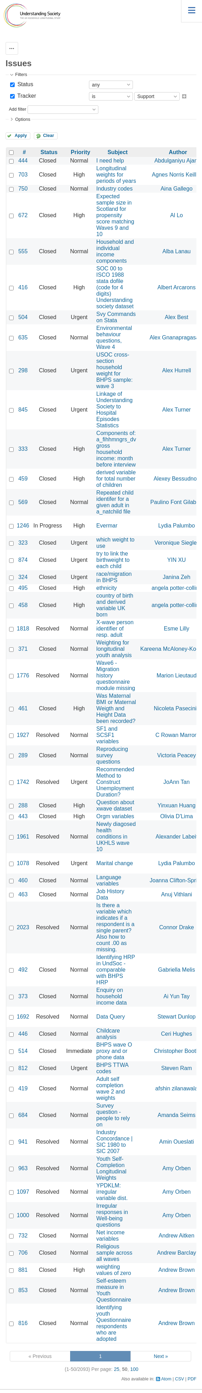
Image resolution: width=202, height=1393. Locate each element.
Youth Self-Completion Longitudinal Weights (111, 1168)
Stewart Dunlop (176, 1017)
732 (23, 1236)
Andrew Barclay (176, 1253)
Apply (21, 135)
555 (23, 251)
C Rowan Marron (177, 735)
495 (23, 588)
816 (23, 1323)
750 (23, 189)
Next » (161, 1356)
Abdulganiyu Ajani (176, 161)
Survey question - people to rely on (113, 1115)
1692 (23, 1017)
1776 (23, 675)
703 (23, 175)
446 (23, 1034)
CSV (179, 1379)
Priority (80, 152)
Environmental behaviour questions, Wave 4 (114, 337)
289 (23, 755)
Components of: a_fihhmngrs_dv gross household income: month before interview (116, 449)
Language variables (108, 880)
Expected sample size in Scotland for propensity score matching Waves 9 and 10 (115, 215)
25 (116, 1369)
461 (23, 708)
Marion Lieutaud (177, 675)
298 (23, 370)
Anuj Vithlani (176, 894)
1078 (23, 863)
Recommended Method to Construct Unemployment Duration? (115, 782)
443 (23, 816)
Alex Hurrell (176, 370)
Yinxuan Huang (177, 805)
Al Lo (176, 215)
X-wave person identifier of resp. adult (115, 628)
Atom (166, 1379)
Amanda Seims (177, 1115)
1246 (23, 526)
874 (23, 560)
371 (23, 649)
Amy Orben (177, 1168)
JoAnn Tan (176, 782)
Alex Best (176, 317)
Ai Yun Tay (176, 996)
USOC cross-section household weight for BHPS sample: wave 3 (114, 370)
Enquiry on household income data (111, 996)
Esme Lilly (176, 629)
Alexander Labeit (176, 837)
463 (23, 894)
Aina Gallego (176, 189)
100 (134, 1369)
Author (178, 152)
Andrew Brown (176, 1270)
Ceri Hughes (176, 1034)
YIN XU (176, 560)
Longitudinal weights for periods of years (116, 174)
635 (23, 337)
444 (23, 161)
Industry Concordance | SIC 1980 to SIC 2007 (114, 1141)
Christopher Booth (176, 1051)
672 (23, 215)
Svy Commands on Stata (116, 317)
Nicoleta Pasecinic (177, 708)
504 (23, 317)
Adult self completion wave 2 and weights (110, 1088)
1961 (23, 837)
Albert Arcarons (176, 287)
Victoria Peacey (176, 755)
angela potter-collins (176, 588)
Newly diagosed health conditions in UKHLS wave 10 (116, 836)
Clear (48, 135)
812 (23, 1068)
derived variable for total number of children (116, 478)
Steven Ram (176, 1068)
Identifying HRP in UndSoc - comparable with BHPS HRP (115, 969)
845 (23, 410)
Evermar (106, 526)
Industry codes (114, 189)
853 (23, 1290)
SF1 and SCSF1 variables (107, 735)
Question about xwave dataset (115, 805)
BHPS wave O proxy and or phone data (114, 1051)
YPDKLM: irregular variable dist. (112, 1191)
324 (23, 577)
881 (23, 1270)
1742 (23, 782)
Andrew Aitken (176, 1236)
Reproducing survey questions (112, 755)
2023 (23, 927)
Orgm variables (115, 816)
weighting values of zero (113, 1270)
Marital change (114, 863)
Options (22, 119)
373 (23, 996)
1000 (23, 1215)
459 (23, 479)
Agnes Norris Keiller (176, 175)
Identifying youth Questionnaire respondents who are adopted (113, 1323)
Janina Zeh (176, 577)
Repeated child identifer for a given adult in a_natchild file (115, 502)
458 (23, 605)
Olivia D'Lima (176, 816)
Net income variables (110, 1235)
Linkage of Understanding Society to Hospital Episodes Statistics (114, 409)
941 (23, 1142)
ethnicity (106, 588)
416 (23, 287)
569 (23, 502)
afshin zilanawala (176, 1088)
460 (23, 880)
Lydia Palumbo (176, 526)
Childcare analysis (108, 1034)
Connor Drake (176, 927)
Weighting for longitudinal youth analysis (114, 649)
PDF (192, 1379)
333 (23, 449)
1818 (23, 629)
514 (23, 1051)
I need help (110, 161)
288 (23, 805)
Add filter (17, 109)
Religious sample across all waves (114, 1252)
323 (23, 543)
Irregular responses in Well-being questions (112, 1215)
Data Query (110, 1017)
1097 (23, 1192)
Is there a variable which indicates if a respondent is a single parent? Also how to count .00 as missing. (115, 927)
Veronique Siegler (177, 543)
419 (23, 1088)
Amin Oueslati (176, 1142)
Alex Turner (176, 410)
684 (23, 1115)
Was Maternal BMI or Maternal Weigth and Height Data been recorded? (116, 708)
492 (23, 970)
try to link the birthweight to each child (112, 560)
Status (24, 84)
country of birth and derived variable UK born (114, 605)
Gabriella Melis (176, 970)
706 (23, 1253)
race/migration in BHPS (114, 577)
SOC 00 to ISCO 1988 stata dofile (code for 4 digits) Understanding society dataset (115, 287)
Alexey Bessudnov (177, 479)
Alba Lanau (177, 251)
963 (23, 1168)
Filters (21, 74)
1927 (23, 735)
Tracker (26, 96)
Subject (117, 152)
